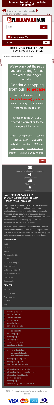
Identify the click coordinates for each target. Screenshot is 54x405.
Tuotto (6, 259)
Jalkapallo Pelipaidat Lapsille (38, 232)
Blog (5, 304)
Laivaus (7, 248)
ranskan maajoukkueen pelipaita (20, 383)
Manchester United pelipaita (23, 220)
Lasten (40, 135)
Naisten (26, 144)
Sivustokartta (9, 281)
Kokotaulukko (9, 266)
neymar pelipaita (13, 336)
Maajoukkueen (21, 140)
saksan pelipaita (13, 381)
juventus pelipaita (14, 314)
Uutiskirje (7, 301)
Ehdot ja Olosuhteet (12, 270)
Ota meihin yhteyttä (11, 262)
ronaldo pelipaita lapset (16, 350)
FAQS (6, 244)
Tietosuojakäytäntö (12, 255)
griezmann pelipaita (15, 342)
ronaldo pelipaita (14, 331)
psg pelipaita (12, 320)
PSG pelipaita (16, 222)
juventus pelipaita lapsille (17, 364)
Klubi (13, 135)
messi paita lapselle (15, 361)
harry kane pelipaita (15, 345)
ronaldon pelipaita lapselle (18, 356)
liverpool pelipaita (14, 312)
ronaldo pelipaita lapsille (17, 353)
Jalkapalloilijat (26, 135)
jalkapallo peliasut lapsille (17, 375)
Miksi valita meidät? (12, 274)
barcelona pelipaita (15, 326)
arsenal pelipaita (13, 323)
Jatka (42, 161)
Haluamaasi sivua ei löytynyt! (22, 56)
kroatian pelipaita (14, 378)
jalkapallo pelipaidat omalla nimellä (21, 372)
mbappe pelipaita (14, 334)
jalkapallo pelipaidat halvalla (18, 369)
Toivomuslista (9, 297)
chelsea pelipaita (14, 317)
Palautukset (8, 277)
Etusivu (6, 56)
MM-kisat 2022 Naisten (31, 152)
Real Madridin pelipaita (30, 217)
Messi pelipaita (13, 339)
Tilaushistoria (9, 293)
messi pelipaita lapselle (16, 359)
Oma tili (7, 290)
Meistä (6, 251)
